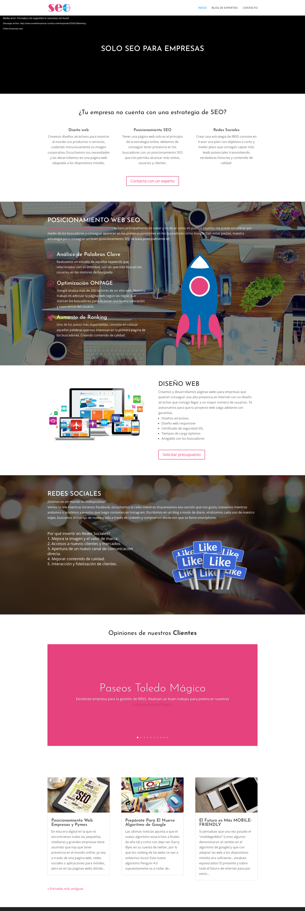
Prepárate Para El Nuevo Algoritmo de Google (150, 822)
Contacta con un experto (153, 181)
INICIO (202, 8)
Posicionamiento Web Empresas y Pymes (72, 822)
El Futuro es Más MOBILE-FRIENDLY (225, 822)
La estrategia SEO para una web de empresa (79, 228)
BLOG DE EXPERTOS (225, 8)
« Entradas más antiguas (65, 888)
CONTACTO (250, 8)
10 (167, 737)
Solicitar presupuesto (182, 454)
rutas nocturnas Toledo (152, 704)
